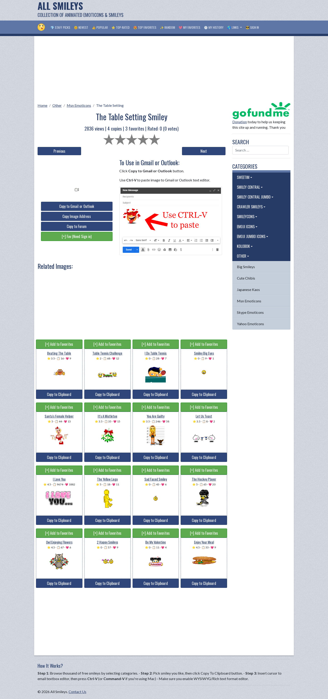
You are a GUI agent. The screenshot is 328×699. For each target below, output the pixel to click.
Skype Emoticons (250, 312)
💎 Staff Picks (60, 27)
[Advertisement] (207, 10)
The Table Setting (110, 105)
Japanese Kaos (248, 289)
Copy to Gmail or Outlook (76, 206)
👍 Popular (100, 27)
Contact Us (77, 691)
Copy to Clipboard (59, 394)
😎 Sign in (252, 27)
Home (42, 105)
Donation (239, 122)
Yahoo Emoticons (250, 324)
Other (57, 105)
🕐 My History (213, 27)
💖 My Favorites (189, 27)
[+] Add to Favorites (59, 344)
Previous (59, 151)
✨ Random (167, 27)
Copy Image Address (76, 216)
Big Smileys (246, 266)
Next (203, 151)
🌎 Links (233, 27)
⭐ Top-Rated (120, 27)
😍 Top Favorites (144, 27)
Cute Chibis (246, 278)
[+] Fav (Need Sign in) (77, 236)
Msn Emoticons (79, 105)
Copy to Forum (77, 226)
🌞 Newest (81, 27)
